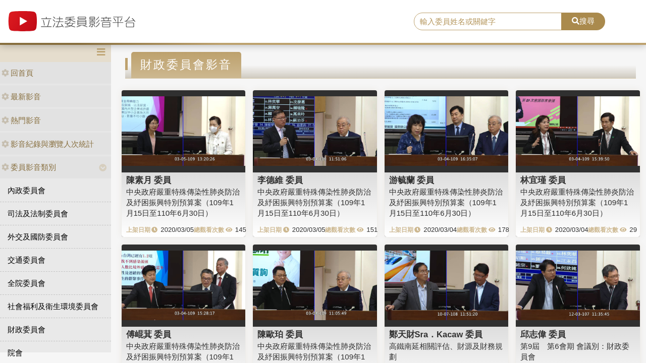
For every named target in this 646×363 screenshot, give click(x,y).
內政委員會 (26, 190)
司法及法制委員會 (38, 213)
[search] (488, 22)
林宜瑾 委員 (543, 180)
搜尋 (583, 21)
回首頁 (17, 73)
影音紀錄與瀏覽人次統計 (48, 144)
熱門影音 (21, 120)
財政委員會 (26, 329)
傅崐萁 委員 (149, 334)
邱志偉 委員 (543, 334)
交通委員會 (26, 260)
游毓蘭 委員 (412, 180)
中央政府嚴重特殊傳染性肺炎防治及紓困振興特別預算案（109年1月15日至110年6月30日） (183, 203)
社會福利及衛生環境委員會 (53, 306)
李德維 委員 (280, 180)
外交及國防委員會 (38, 236)
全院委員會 (26, 283)
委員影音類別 (29, 167)
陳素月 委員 (149, 180)
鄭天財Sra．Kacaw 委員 (435, 334)
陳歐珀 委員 (280, 334)
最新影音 (21, 96)
